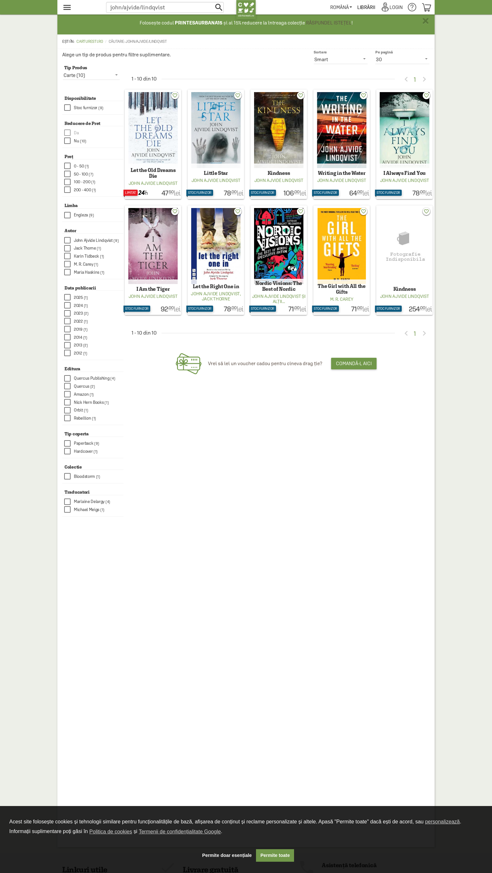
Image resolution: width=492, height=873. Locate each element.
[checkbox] (93, 107)
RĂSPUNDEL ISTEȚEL (328, 22)
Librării (367, 7)
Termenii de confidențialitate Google (180, 831)
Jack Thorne (216, 307)
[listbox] (402, 59)
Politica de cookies (110, 831)
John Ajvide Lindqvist (153, 187)
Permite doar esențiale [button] (227, 855)
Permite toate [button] (275, 855)
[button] (165, 7)
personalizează (442, 821)
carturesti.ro (89, 41)
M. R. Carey (341, 308)
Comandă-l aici (354, 372)
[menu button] (80, 7)
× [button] (425, 20)
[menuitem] (342, 7)
